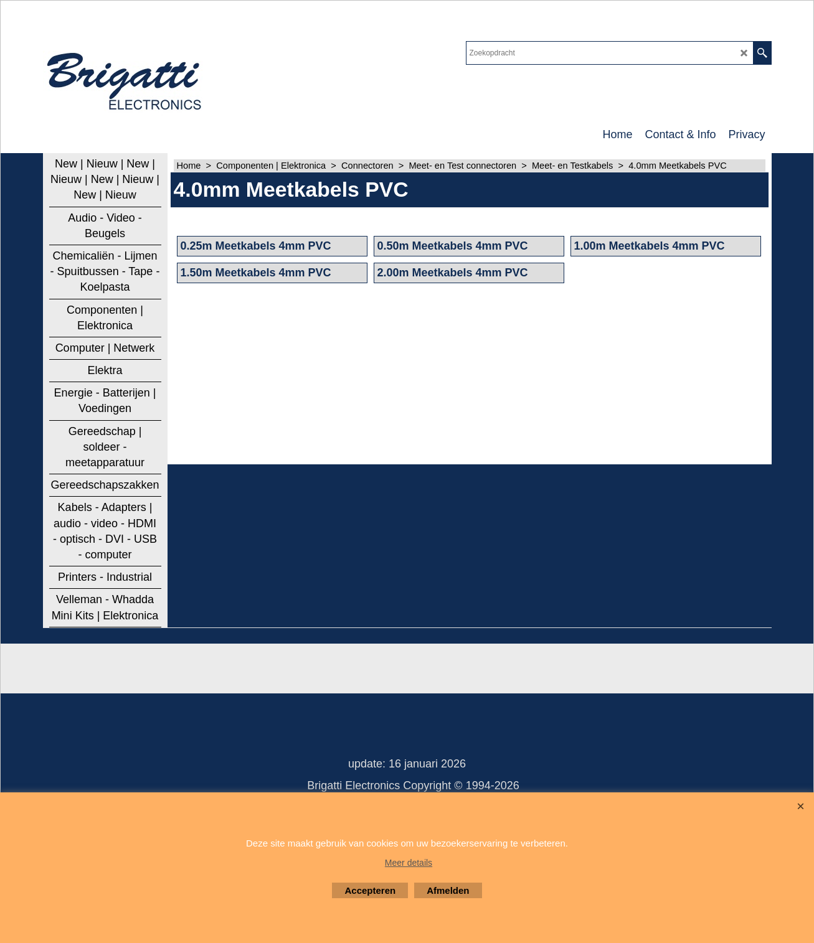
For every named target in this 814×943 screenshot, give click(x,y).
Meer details (408, 863)
